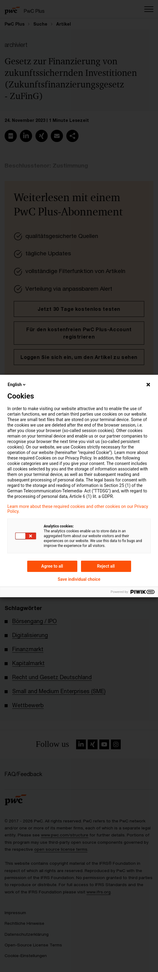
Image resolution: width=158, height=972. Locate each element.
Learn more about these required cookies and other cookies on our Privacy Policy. (77, 509)
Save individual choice (79, 579)
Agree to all (52, 566)
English (17, 384)
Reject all (106, 566)
